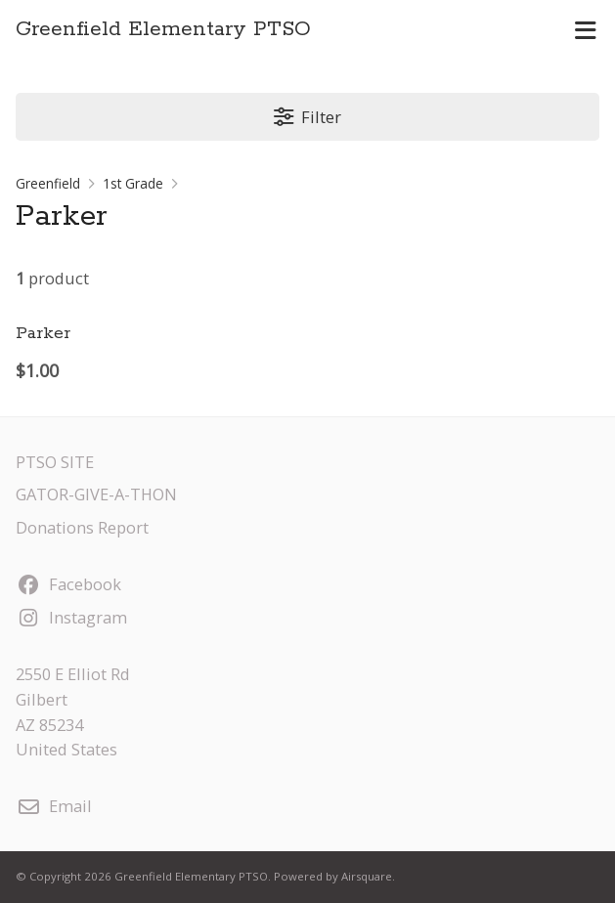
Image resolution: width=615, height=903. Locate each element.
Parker (43, 333)
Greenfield (48, 183)
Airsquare (366, 876)
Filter (307, 117)
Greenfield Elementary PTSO (163, 30)
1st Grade (133, 183)
